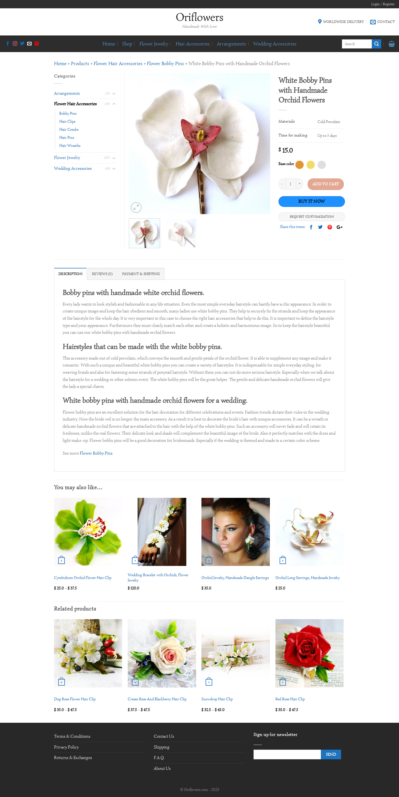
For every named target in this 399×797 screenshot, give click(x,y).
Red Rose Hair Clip (290, 698)
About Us (162, 768)
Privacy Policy (66, 747)
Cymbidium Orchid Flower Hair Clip (82, 577)
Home (109, 44)
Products (80, 63)
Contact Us (164, 736)
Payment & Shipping (141, 274)
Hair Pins (66, 137)
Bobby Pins (67, 113)
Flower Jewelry (153, 44)
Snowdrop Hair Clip (217, 698)
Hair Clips (67, 121)
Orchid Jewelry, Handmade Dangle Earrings (235, 577)
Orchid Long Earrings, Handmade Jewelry (307, 577)
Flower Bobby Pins (165, 63)
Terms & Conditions (72, 736)
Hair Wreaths (69, 145)
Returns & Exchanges (73, 757)
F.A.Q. (159, 757)
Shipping (162, 747)
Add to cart (326, 184)
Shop (127, 44)
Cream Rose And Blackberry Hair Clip (157, 698)
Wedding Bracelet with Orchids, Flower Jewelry (158, 577)
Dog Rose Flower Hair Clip (75, 698)
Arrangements (231, 44)
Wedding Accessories (274, 44)
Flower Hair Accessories (118, 63)
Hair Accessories (193, 44)
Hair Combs (68, 129)
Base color (286, 163)
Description (70, 274)
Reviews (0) (102, 274)
